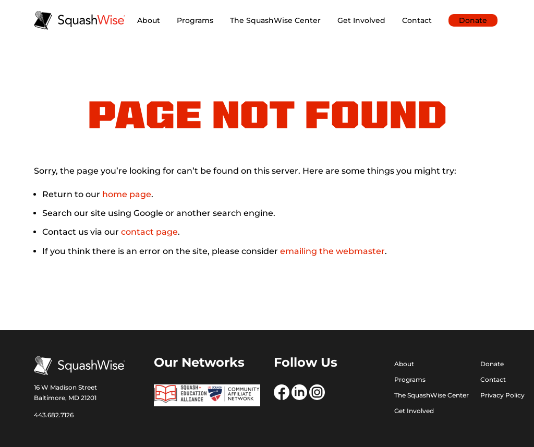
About (148, 20)
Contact (417, 20)
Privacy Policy (502, 395)
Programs (195, 20)
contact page (149, 232)
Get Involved (361, 20)
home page (126, 194)
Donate (473, 20)
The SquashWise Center (275, 20)
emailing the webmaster (332, 251)
